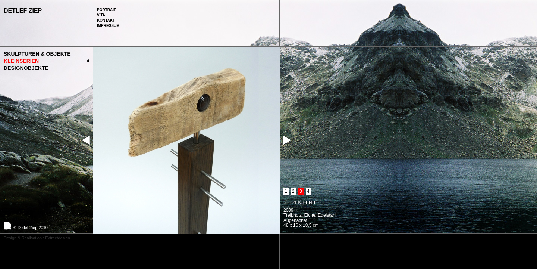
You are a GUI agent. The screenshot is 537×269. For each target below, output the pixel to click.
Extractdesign (57, 238)
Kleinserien (21, 61)
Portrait (106, 10)
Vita (101, 15)
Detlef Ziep (23, 10)
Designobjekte (26, 68)
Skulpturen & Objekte (37, 54)
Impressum (108, 26)
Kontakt (106, 20)
